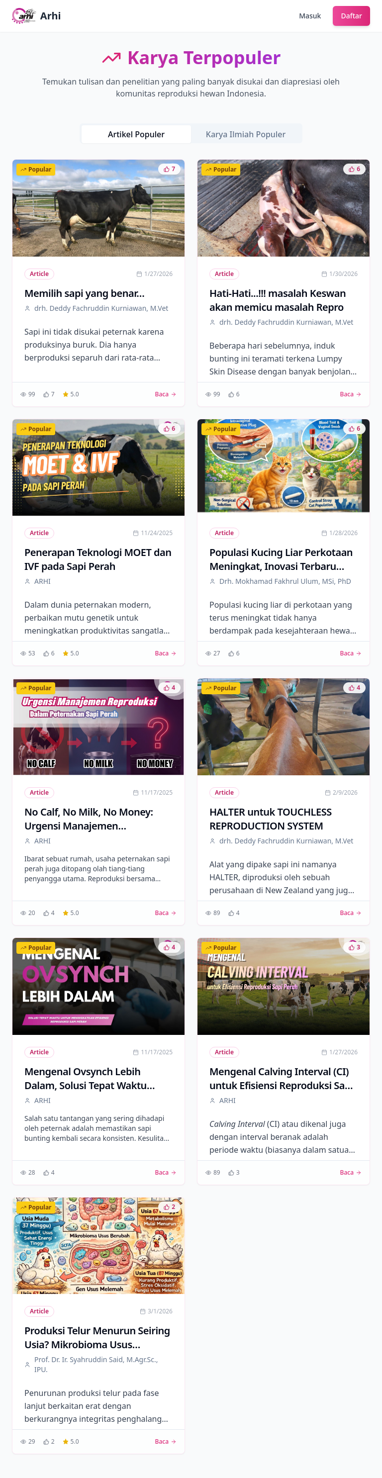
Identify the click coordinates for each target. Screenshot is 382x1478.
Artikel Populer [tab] (136, 134)
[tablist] (191, 133)
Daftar (351, 15)
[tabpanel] (191, 806)
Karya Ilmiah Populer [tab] (246, 134)
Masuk (310, 15)
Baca (166, 394)
